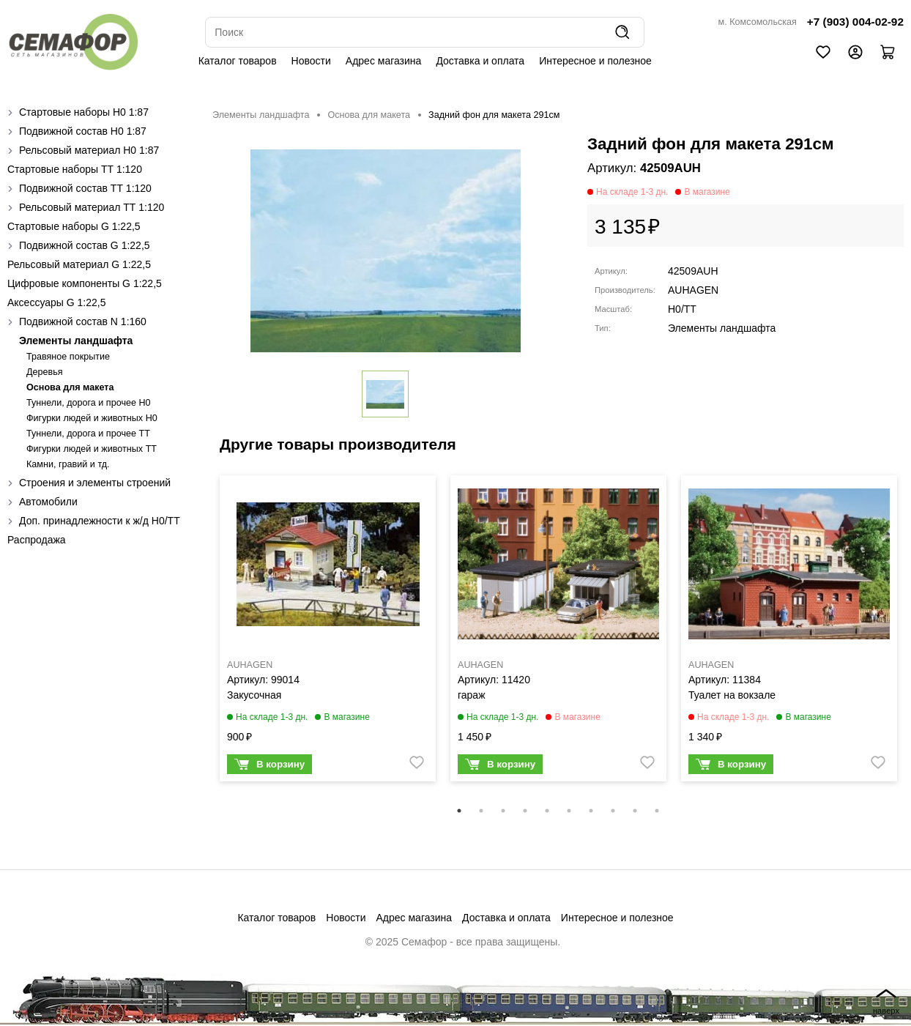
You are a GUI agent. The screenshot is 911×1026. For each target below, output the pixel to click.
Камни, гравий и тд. (68, 464)
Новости (311, 61)
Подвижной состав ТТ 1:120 (85, 188)
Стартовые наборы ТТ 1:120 (74, 169)
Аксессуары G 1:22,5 (56, 302)
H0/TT (682, 309)
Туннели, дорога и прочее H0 (88, 403)
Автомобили (48, 502)
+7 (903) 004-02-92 (855, 21)
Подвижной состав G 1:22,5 (84, 245)
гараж (472, 695)
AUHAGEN (693, 290)
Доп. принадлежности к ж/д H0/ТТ (99, 521)
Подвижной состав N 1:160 (82, 321)
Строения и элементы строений (95, 482)
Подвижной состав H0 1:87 (82, 131)
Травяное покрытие (68, 357)
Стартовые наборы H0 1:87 (84, 112)
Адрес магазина (384, 61)
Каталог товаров (237, 61)
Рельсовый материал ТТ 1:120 (91, 207)
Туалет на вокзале (732, 695)
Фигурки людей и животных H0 (91, 418)
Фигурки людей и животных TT (91, 449)
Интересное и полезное (595, 61)
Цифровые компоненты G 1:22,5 (84, 283)
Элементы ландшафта (76, 340)
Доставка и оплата (480, 61)
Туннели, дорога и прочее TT (88, 433)
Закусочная (254, 695)
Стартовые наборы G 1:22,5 (74, 226)
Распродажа (36, 540)
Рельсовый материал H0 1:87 (89, 150)
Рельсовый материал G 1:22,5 (79, 264)
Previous (201, 638)
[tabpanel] (328, 632)
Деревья (44, 372)
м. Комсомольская (757, 22)
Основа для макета (70, 387)
